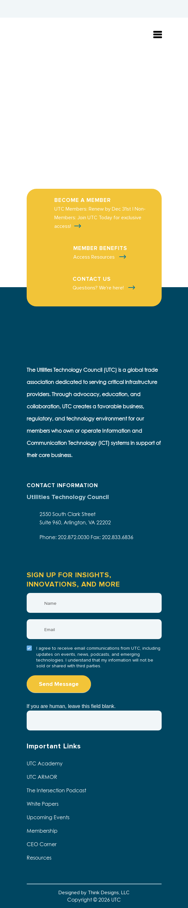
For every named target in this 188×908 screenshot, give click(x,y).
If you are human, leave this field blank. (71, 706)
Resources (39, 857)
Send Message (59, 683)
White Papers (42, 804)
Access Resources (94, 257)
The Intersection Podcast (56, 790)
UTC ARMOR (42, 777)
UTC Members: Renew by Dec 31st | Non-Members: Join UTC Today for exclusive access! (100, 217)
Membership (42, 831)
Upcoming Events (48, 817)
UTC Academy (45, 763)
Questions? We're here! (99, 288)
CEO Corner (42, 844)
